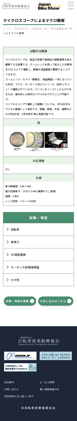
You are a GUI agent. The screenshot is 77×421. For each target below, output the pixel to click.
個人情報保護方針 (49, 389)
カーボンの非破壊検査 (25, 267)
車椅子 (15, 242)
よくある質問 (47, 382)
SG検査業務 (18, 255)
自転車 (15, 229)
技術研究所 (21, 28)
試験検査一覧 (39, 28)
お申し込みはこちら (53, 301)
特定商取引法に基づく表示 (19, 396)
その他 (15, 280)
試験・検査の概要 (17, 301)
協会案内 (9, 382)
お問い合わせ (11, 389)
